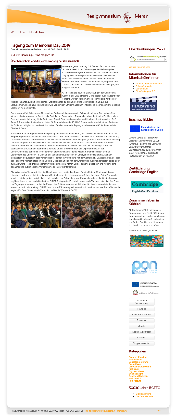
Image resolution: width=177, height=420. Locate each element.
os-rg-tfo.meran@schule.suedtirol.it (99, 411)
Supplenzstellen (141, 343)
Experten (133, 376)
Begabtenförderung (138, 362)
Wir (13, 32)
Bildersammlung (143, 394)
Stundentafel (142, 88)
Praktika (141, 309)
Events (132, 357)
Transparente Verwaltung (141, 301)
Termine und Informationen (149, 83)
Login (158, 410)
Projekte (143, 357)
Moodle (142, 326)
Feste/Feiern (135, 365)
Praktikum (134, 369)
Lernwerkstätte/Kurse (140, 367)
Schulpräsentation (144, 86)
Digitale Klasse (136, 372)
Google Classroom (141, 332)
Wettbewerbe (136, 360)
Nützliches (36, 32)
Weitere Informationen (139, 67)
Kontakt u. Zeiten (141, 315)
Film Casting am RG (145, 91)
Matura (137, 381)
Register (141, 338)
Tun (22, 32)
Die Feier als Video (145, 396)
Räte (131, 381)
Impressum (122, 411)
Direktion (143, 376)
